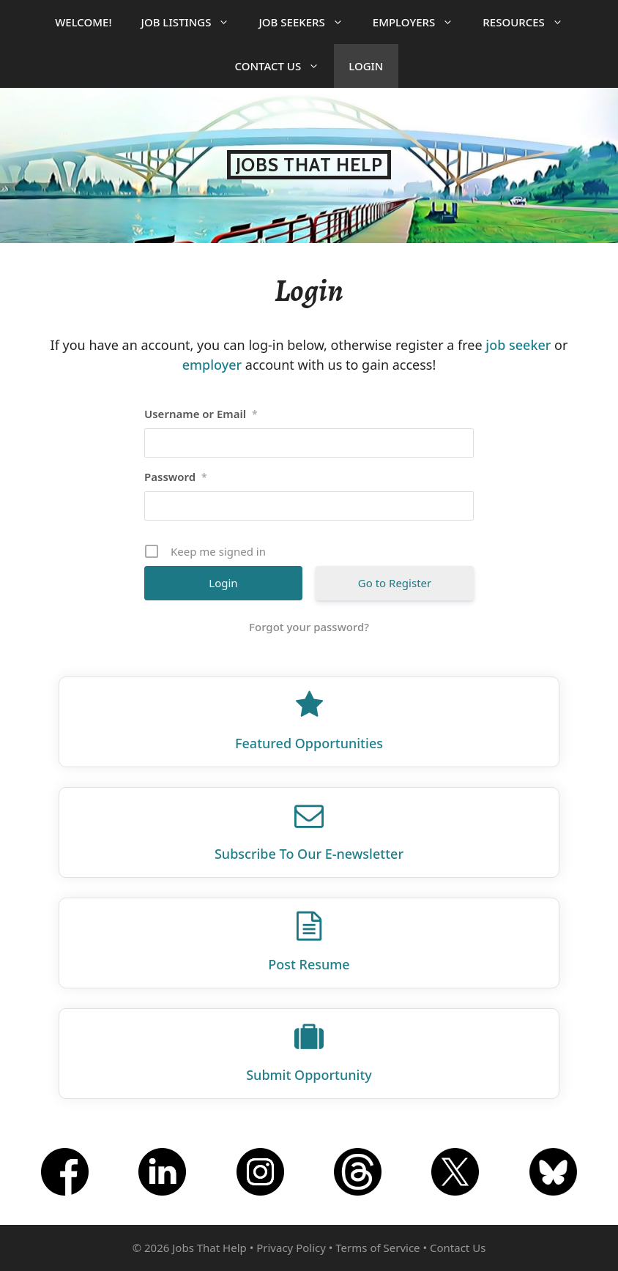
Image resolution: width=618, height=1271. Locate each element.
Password (175, 476)
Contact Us (284, 66)
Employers (420, 22)
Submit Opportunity (309, 1075)
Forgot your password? (309, 626)
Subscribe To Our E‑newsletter (309, 853)
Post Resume (308, 964)
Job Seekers (307, 22)
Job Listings (193, 22)
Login (366, 66)
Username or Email (201, 413)
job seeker (518, 345)
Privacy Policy (291, 1247)
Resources (530, 22)
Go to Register (394, 582)
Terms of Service (377, 1247)
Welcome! (83, 22)
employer (212, 364)
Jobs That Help (309, 165)
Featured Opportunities (309, 743)
